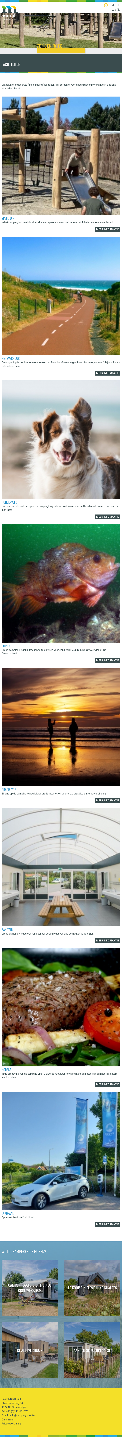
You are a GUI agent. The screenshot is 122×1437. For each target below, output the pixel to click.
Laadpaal (8, 1213)
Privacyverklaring (11, 1423)
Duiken (6, 645)
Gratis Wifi (9, 789)
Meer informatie (107, 229)
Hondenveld (9, 502)
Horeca (6, 1069)
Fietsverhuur (11, 358)
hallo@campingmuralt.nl (22, 1415)
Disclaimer (8, 1419)
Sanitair (7, 929)
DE (119, 5)
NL (113, 5)
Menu (116, 10)
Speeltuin (8, 218)
